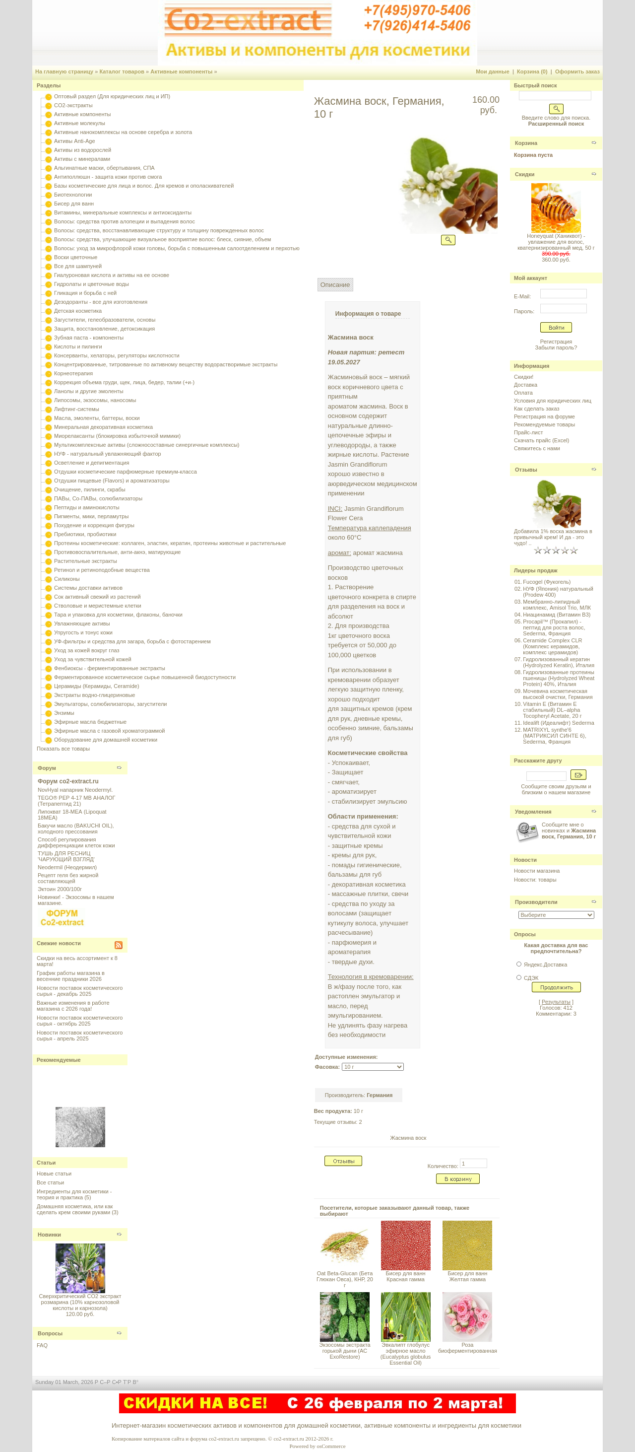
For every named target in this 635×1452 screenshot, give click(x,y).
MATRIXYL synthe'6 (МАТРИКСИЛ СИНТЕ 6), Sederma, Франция (554, 736)
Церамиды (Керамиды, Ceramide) (96, 686)
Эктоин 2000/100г (60, 889)
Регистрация (556, 342)
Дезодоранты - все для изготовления (100, 302)
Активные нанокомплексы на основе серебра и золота (123, 132)
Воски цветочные (75, 257)
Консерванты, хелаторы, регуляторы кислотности (117, 355)
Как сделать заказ (536, 409)
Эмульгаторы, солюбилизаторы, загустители (110, 704)
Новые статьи (54, 1173)
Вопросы (50, 1333)
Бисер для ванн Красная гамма (406, 1276)
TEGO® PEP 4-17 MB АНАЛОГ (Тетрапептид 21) (76, 801)
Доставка (525, 385)
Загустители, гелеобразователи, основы (104, 320)
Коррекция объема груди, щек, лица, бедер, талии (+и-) (124, 382)
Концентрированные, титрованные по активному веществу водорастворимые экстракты (165, 364)
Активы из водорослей (82, 150)
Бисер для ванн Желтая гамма (467, 1276)
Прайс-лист (528, 432)
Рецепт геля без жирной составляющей (68, 878)
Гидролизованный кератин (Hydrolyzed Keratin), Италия (558, 662)
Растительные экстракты (85, 561)
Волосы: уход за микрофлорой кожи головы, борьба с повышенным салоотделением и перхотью (177, 248)
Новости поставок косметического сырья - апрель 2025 (80, 1035)
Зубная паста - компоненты (89, 338)
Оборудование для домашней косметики (105, 740)
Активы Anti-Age (74, 141)
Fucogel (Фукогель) (547, 582)
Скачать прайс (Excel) (541, 440)
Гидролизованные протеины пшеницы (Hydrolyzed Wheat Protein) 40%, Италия (558, 678)
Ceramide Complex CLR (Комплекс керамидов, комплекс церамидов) (552, 646)
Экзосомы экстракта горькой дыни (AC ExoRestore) (344, 1351)
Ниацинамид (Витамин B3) (556, 615)
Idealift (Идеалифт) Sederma (558, 723)
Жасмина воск (408, 1138)
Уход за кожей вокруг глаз (86, 650)
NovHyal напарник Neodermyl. (75, 790)
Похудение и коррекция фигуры (94, 525)
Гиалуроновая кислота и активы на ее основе (111, 275)
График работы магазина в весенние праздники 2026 (71, 976)
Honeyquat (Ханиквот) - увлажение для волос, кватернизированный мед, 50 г (556, 242)
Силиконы (67, 579)
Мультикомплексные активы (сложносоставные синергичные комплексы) (146, 445)
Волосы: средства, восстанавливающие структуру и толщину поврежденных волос (159, 230)
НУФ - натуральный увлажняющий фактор (107, 454)
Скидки (524, 174)
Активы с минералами (82, 159)
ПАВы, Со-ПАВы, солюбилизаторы (98, 498)
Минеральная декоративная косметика (103, 427)
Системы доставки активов (88, 588)
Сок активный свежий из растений (97, 597)
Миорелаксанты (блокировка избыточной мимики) (117, 436)
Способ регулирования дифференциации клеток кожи (76, 842)
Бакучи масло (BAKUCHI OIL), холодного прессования (76, 828)
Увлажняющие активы (82, 623)
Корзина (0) (532, 71)
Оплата (523, 393)
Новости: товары (535, 880)
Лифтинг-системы (76, 409)
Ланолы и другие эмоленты (89, 391)
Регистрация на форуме (544, 416)
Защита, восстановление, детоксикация (104, 329)
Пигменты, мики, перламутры (91, 516)
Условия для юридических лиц (552, 401)
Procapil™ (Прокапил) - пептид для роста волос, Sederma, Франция (554, 627)
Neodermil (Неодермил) (67, 867)
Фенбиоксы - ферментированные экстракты (109, 668)
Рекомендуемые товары (544, 424)
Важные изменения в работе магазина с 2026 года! (73, 1006)
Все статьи (50, 1182)
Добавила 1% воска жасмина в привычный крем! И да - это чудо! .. (553, 537)
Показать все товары (63, 749)
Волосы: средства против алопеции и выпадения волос (124, 221)
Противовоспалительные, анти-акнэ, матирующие (117, 552)
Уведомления (533, 812)
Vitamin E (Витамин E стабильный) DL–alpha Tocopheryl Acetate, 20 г (552, 710)
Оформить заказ (577, 71)
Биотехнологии (73, 195)
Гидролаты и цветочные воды (91, 284)
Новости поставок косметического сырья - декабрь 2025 (80, 991)
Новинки (49, 1235)
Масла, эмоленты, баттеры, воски (97, 418)
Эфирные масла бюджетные (90, 722)
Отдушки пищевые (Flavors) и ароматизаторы (112, 481)
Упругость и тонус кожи (83, 632)
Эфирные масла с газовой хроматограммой (109, 731)
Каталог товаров (121, 71)
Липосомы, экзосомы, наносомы (95, 400)
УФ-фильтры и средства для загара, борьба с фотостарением (132, 641)
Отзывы (526, 470)
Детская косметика (78, 311)
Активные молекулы (79, 123)
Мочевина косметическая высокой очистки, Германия (557, 694)
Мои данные (492, 71)
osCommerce (331, 1446)
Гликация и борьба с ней (85, 293)
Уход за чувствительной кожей (92, 659)
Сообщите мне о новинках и (569, 830)
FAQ (42, 1345)
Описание (335, 284)
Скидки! (523, 377)
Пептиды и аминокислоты (87, 507)
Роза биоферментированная (467, 1348)
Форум (47, 768)
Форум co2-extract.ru (68, 781)
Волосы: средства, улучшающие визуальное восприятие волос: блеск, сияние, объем (162, 239)
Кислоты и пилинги (78, 346)
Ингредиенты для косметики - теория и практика (74, 1194)
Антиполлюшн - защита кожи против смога (108, 177)
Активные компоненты (181, 71)
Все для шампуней (78, 266)
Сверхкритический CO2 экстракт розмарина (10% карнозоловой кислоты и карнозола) (80, 1302)
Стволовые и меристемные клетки (97, 606)
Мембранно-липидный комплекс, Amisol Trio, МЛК (557, 605)
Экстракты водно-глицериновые (94, 695)
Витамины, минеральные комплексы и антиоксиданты (122, 212)
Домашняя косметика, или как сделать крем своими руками (75, 1209)
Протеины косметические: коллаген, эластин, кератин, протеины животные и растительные (170, 543)
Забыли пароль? (556, 347)
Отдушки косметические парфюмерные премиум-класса (125, 472)
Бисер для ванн (74, 204)
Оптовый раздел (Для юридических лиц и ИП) (112, 96)
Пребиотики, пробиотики (85, 534)
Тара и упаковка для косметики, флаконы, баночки (118, 615)
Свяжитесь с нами (537, 448)
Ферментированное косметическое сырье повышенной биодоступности (145, 677)
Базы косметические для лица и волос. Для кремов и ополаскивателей (144, 186)
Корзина (526, 143)
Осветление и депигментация (91, 463)
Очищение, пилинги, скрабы (90, 489)
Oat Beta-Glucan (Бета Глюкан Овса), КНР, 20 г (345, 1279)
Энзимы (64, 713)
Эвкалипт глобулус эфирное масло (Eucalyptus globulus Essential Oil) (406, 1354)
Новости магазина (537, 871)
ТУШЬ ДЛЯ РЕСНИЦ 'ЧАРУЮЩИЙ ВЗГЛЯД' (66, 856)
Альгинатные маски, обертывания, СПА (104, 168)
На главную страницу (64, 71)
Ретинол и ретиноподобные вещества (102, 570)
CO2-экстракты (73, 105)
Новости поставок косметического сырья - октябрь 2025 (80, 1021)
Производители (536, 902)
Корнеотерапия (73, 373)
